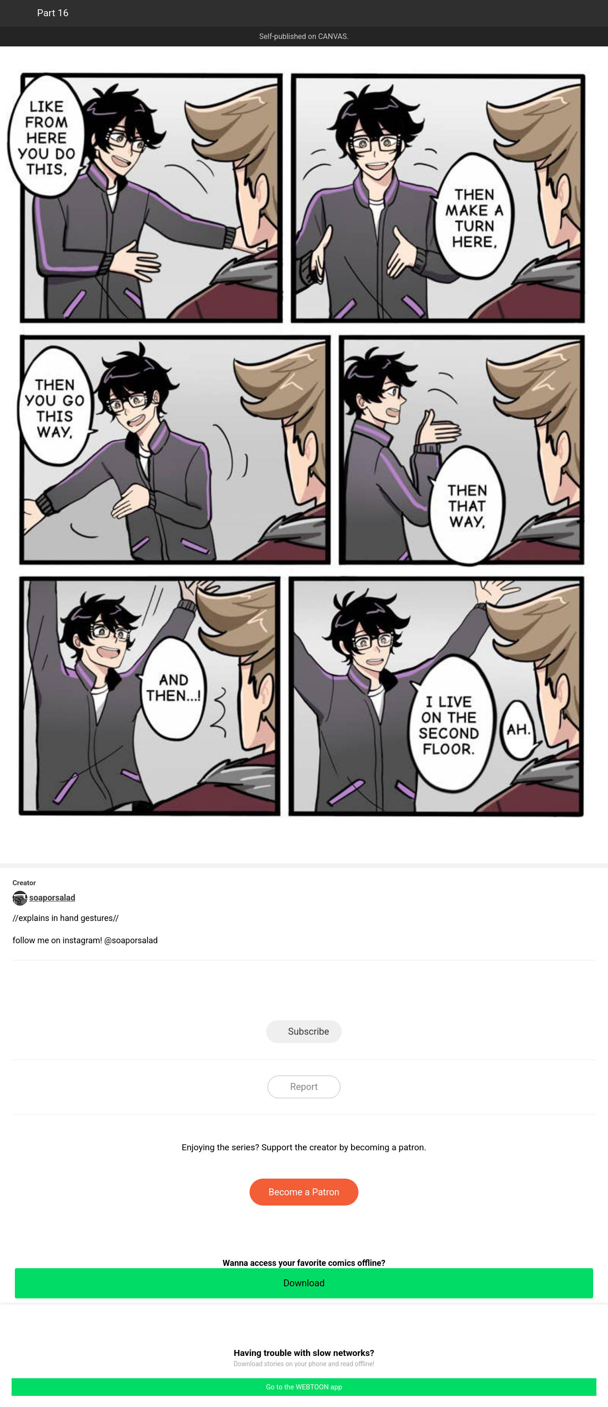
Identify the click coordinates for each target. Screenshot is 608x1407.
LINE (220, 993)
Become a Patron (304, 1192)
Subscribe (308, 1031)
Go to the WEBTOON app (304, 1387)
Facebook (262, 993)
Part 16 (53, 13)
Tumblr (345, 993)
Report (304, 1086)
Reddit (387, 993)
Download (304, 1283)
